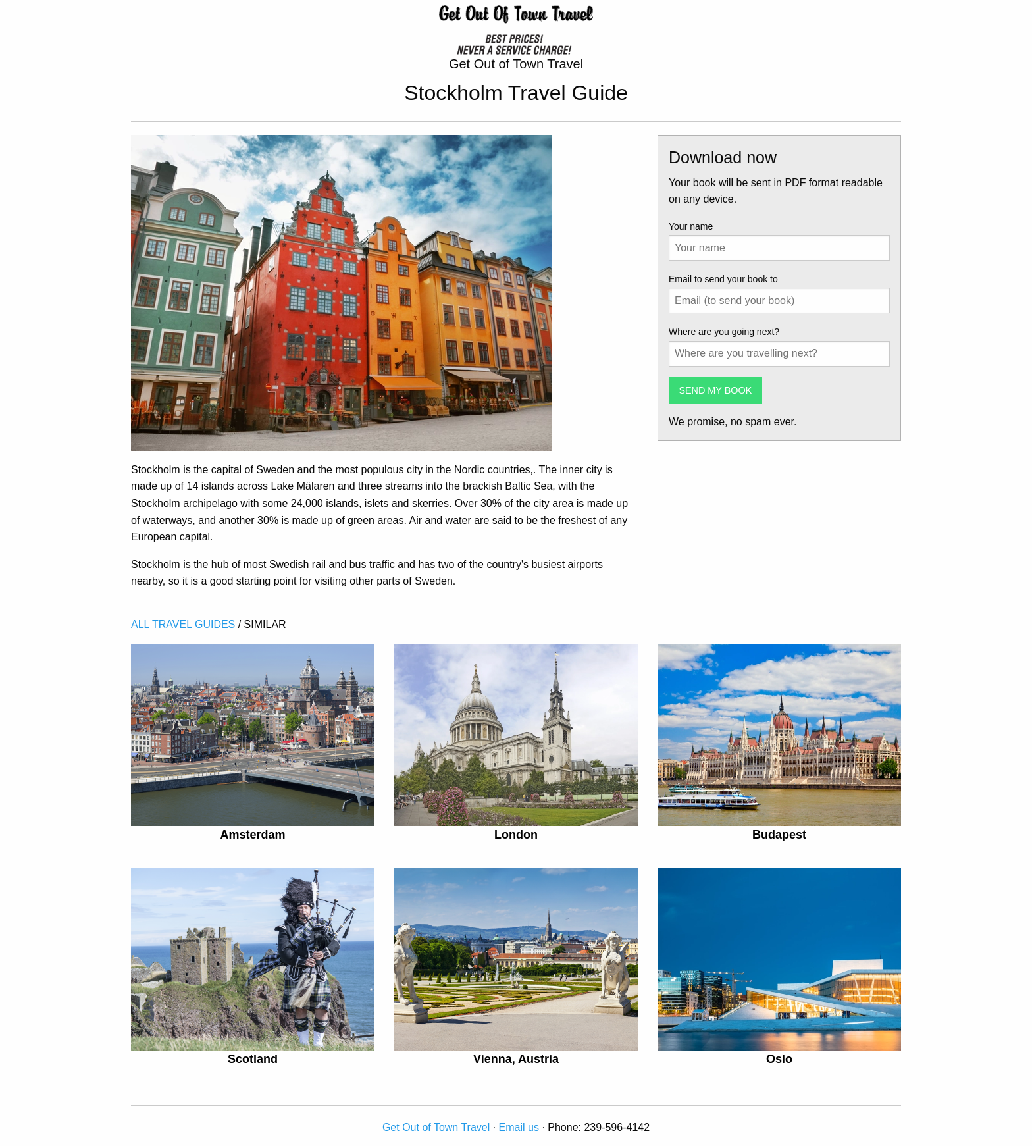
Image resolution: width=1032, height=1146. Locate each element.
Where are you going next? (724, 331)
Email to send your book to (723, 279)
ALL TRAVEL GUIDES (183, 624)
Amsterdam (252, 834)
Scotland (253, 1059)
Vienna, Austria (516, 1059)
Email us (519, 1127)
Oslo (779, 1059)
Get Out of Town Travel (436, 1127)
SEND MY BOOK (715, 390)
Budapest (779, 834)
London (516, 834)
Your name (691, 226)
